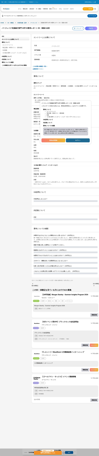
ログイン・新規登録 (88, 8)
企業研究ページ (38, 69)
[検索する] (95, 9)
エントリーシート (7, 45)
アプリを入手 (92, 16)
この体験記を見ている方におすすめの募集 (14, 65)
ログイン (77, 140)
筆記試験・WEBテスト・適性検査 (12, 47)
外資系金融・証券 (22, 22)
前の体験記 (35, 284)
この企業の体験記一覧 (40, 66)
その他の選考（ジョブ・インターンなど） (14, 52)
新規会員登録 (53, 140)
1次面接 (4, 50)
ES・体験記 (11, 22)
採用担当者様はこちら (90, 2)
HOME (2, 22)
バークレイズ (33, 22)
